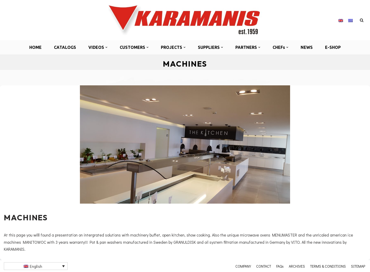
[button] (106, 47)
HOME (35, 47)
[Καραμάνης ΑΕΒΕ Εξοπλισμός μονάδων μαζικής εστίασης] (185, 20)
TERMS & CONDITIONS (328, 266)
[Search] (362, 20)
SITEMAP (358, 266)
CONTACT (263, 266)
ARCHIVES (297, 266)
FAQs (280, 266)
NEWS (307, 47)
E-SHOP (333, 47)
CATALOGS (65, 47)
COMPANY (243, 266)
